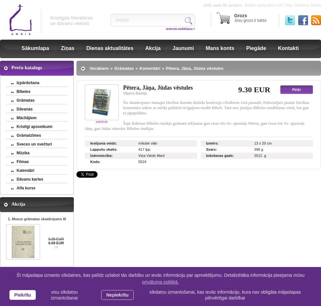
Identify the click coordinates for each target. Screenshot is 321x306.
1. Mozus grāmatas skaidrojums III (37, 219)
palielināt (102, 121)
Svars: (211, 149)
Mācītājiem (26, 118)
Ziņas (67, 48)
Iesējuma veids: (103, 143)
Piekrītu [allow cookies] (22, 295)
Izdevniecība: (101, 156)
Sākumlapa (35, 48)
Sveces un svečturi (34, 144)
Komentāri (150, 68)
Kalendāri (25, 170)
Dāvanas (25, 109)
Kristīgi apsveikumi (34, 126)
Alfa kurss (26, 188)
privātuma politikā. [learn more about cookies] (160, 282)
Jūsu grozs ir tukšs (250, 18)
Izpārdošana (28, 83)
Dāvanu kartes (30, 179)
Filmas (23, 161)
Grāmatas (25, 100)
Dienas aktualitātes (109, 48)
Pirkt (296, 89)
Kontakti (288, 48)
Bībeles (24, 91)
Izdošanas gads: (220, 156)
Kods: (95, 162)
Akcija (153, 48)
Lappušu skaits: (104, 149)
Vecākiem (99, 68)
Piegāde (256, 48)
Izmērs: (212, 143)
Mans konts (220, 48)
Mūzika (23, 153)
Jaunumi (183, 48)
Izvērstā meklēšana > (180, 29)
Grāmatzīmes (29, 135)
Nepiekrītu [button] (117, 295)
